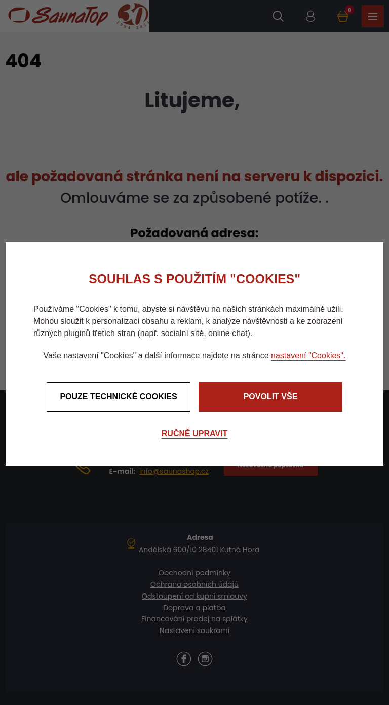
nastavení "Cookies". (308, 355)
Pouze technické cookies (118, 396)
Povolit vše (271, 396)
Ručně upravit (194, 433)
